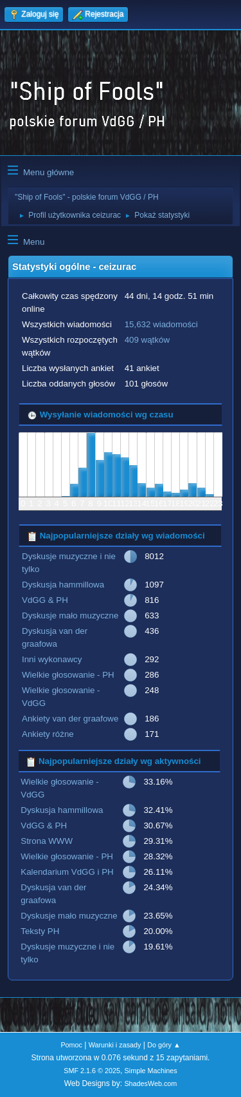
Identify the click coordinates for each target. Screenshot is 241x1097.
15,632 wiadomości (161, 324)
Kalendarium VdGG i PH (67, 872)
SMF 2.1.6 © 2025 (92, 1070)
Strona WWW (47, 841)
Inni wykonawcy (52, 659)
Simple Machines (151, 1070)
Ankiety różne (48, 734)
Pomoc (71, 1045)
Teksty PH (40, 931)
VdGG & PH (45, 600)
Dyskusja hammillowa (63, 584)
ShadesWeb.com (150, 1083)
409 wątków (147, 340)
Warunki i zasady (115, 1045)
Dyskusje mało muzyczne (70, 615)
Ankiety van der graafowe (70, 718)
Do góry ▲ (163, 1045)
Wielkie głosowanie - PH (68, 675)
